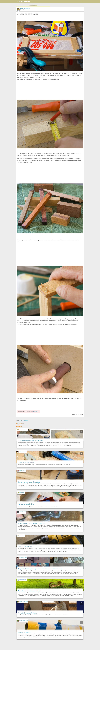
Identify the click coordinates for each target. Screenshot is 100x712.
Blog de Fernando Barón (25, 8)
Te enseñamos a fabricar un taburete (30, 441)
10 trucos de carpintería (26, 463)
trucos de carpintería (24, 420)
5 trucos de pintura (24, 632)
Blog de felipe (21, 492)
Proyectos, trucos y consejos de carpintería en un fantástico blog (40, 569)
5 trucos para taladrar (25, 547)
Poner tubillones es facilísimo (28, 613)
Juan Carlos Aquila (22, 511)
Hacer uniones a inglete (26, 504)
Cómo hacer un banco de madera (29, 591)
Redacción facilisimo (22, 579)
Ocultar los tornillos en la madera (29, 482)
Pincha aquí (35, 411)
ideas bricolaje (33, 5)
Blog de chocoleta (22, 470)
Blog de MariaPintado (23, 451)
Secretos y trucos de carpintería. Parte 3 (31, 523)
